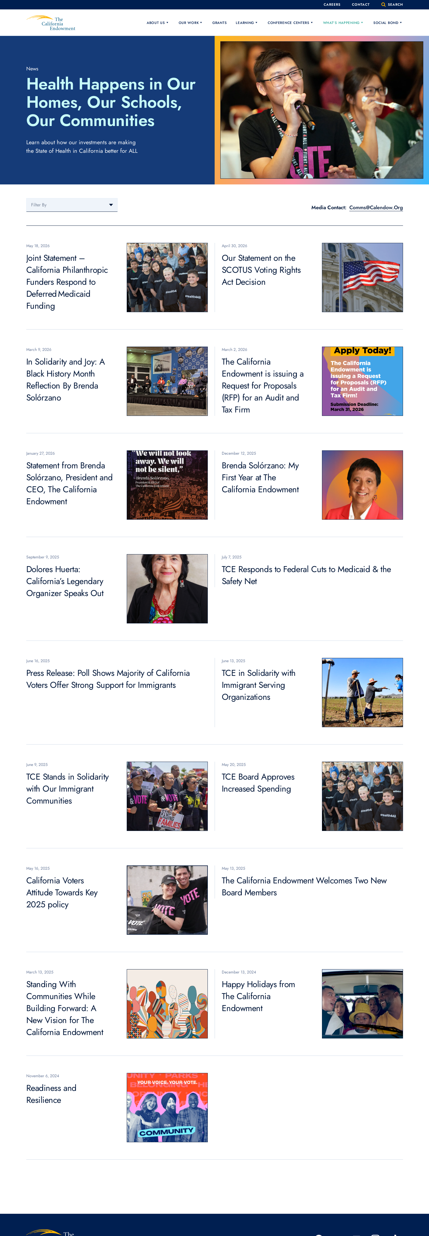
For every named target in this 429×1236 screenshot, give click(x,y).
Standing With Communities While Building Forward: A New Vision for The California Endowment (64, 1008)
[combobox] (72, 205)
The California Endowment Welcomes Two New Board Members (304, 886)
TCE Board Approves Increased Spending (258, 783)
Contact (359, 4)
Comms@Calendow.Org (376, 207)
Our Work (191, 22)
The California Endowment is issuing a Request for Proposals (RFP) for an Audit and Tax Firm (263, 385)
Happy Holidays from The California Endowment (258, 996)
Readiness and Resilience (51, 1094)
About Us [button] (158, 22)
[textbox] (72, 205)
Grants (219, 22)
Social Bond (388, 22)
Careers (329, 4)
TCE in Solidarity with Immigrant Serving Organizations (259, 685)
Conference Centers (291, 22)
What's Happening (343, 22)
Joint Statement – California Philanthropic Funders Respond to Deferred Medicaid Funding (67, 282)
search (392, 4)
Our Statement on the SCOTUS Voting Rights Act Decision (261, 270)
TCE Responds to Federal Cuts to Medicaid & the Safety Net (306, 575)
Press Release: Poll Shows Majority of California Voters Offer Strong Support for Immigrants (108, 679)
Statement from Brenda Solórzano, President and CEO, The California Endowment (69, 483)
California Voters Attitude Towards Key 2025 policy (62, 892)
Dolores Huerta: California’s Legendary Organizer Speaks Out (65, 581)
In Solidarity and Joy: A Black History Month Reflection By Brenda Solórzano (65, 379)
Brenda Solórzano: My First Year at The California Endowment (260, 477)
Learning (247, 22)
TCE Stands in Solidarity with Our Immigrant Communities (67, 789)
